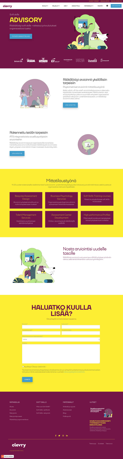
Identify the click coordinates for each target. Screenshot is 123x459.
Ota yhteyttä (115, 6)
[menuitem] (49, 7)
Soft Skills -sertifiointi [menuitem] (43, 410)
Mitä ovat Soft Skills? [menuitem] (43, 407)
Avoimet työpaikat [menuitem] (94, 1)
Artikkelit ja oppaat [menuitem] (69, 407)
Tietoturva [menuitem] (109, 444)
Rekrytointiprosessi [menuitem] (16, 416)
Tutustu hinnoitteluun (21, 36)
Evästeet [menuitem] (101, 444)
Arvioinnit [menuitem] (13, 410)
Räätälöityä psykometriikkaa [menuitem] (19, 419)
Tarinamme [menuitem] (101, 12)
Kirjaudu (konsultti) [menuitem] (116, 1)
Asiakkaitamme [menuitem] (102, 20)
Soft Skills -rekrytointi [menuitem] (43, 413)
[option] (18, 60)
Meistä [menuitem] (98, 7)
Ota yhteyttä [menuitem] (102, 24)
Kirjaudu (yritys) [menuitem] (105, 1)
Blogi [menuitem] (87, 12)
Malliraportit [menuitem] (90, 20)
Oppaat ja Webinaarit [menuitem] (93, 24)
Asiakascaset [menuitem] (90, 16)
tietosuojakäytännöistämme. (74, 372)
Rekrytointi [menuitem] (13, 413)
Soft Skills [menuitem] (89, 27)
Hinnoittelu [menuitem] (77, 7)
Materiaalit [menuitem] (88, 7)
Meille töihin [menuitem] (101, 16)
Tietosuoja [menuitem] (92, 444)
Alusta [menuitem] (12, 407)
